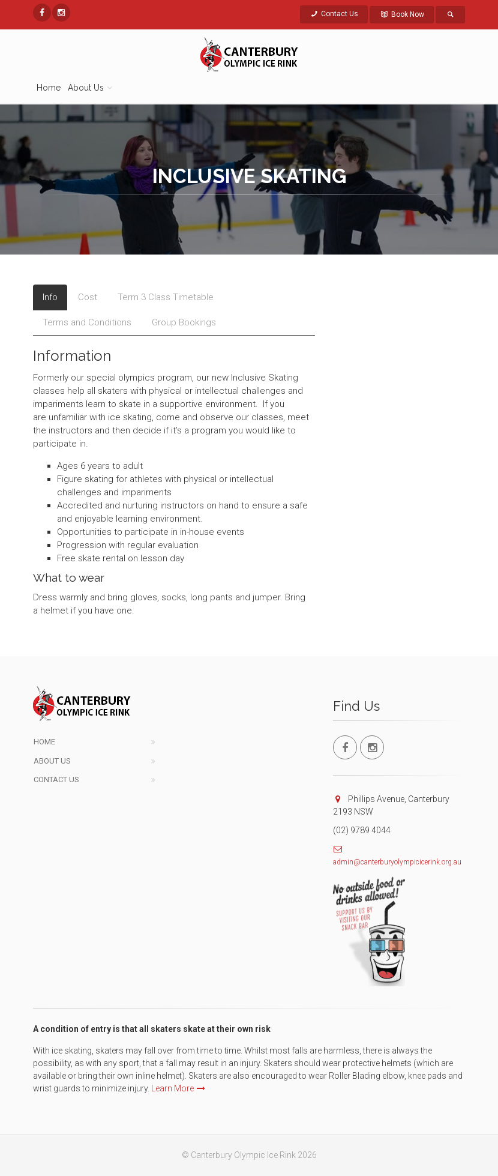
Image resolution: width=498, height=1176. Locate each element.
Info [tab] (50, 297)
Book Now (401, 14)
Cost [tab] (87, 297)
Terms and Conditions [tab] (87, 322)
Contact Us (334, 14)
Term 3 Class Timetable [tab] (166, 297)
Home (49, 87)
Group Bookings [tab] (184, 322)
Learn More (178, 1088)
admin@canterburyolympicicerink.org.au (397, 862)
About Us (52, 760)
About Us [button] (86, 87)
